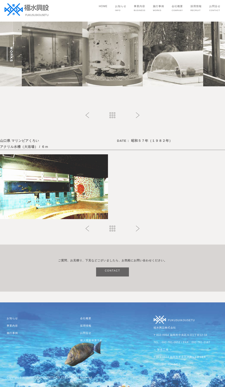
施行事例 (158, 8)
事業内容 (140, 8)
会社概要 (177, 8)
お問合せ (214, 8)
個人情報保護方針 (91, 340)
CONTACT (112, 270)
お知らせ (120, 8)
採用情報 (196, 8)
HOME (103, 6)
